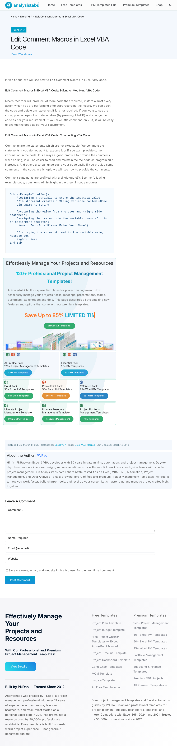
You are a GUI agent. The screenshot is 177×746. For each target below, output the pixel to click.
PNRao (42, 455)
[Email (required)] (80, 548)
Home (14, 16)
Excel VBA (26, 16)
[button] (170, 5)
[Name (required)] (80, 537)
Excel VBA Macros (21, 54)
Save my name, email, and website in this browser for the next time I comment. (62, 570)
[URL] (80, 558)
